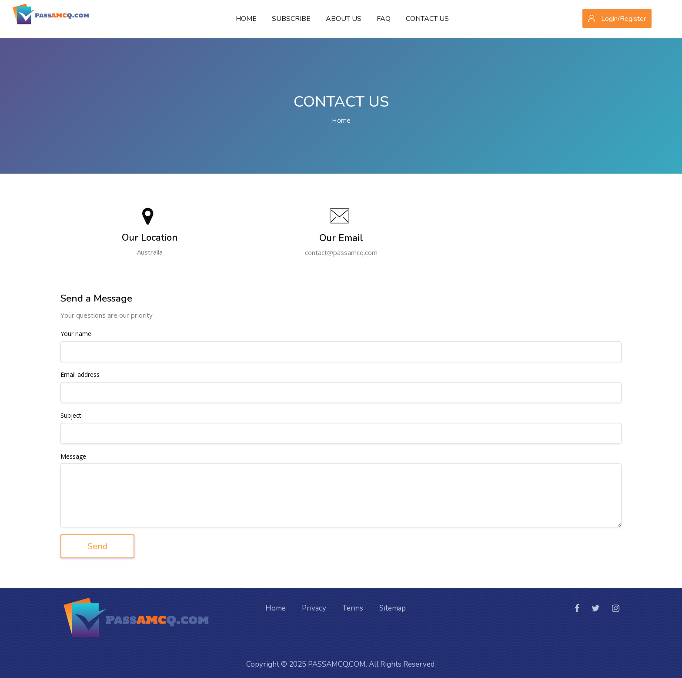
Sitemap (392, 605)
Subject (70, 416)
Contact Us (427, 18)
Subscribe (291, 18)
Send (97, 546)
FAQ (384, 18)
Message (73, 456)
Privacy (314, 605)
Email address (80, 375)
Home (246, 18)
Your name (75, 334)
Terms (352, 605)
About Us (343, 18)
